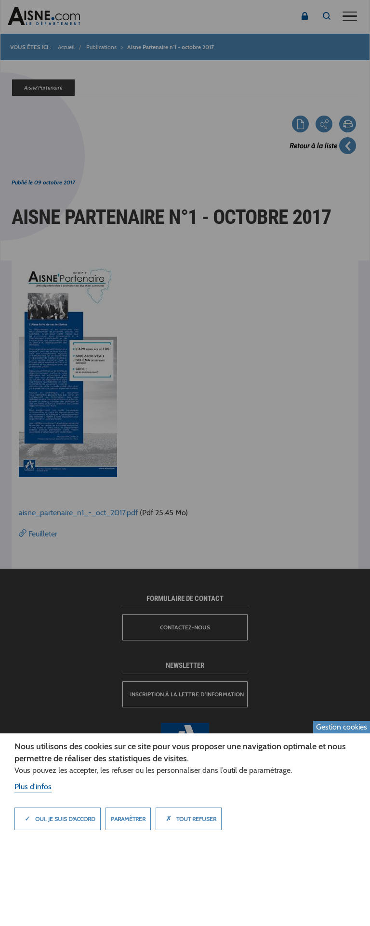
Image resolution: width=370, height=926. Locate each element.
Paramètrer (128, 818)
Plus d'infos (33, 786)
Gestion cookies (341, 726)
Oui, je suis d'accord (57, 818)
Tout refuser (188, 818)
